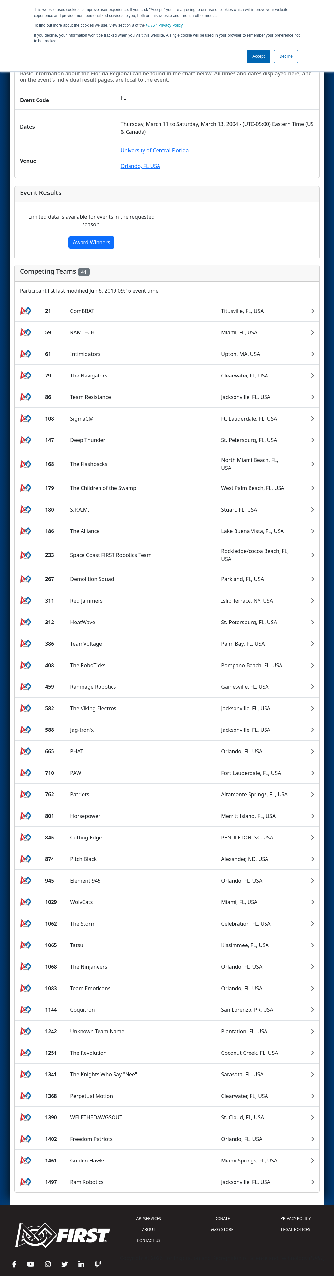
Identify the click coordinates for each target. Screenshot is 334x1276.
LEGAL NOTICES (295, 1229)
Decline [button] (286, 56)
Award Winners (91, 242)
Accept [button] (258, 56)
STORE (222, 1229)
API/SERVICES (148, 1218)
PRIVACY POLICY (296, 1218)
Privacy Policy (164, 25)
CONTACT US (148, 1240)
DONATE (222, 1218)
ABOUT (148, 1229)
